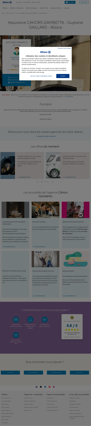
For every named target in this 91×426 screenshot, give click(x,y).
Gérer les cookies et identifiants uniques (41, 76)
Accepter (62, 76)
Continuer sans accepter (64, 48)
